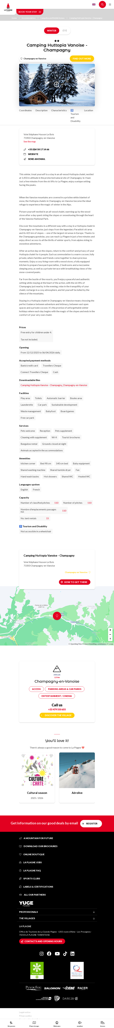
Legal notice (24, 1012)
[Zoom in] (110, 630)
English (93, 4)
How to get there (75, 582)
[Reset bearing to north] (110, 639)
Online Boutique (32, 854)
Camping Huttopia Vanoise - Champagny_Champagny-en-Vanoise (54, 385)
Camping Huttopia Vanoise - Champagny (85, 18)
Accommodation (30, 18)
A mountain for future (36, 838)
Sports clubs (29, 878)
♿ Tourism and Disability (75, 115)
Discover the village (58, 715)
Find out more (82, 58)
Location (88, 110)
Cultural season (37, 792)
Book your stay (30, 12)
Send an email (34, 159)
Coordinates (25, 110)
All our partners (32, 894)
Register (91, 823)
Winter (51, 30)
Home (16, 18)
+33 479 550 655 (57, 709)
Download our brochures (38, 846)
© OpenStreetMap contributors (94, 644)
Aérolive (77, 792)
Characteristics (59, 110)
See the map (30, 141)
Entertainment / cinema (57, 696)
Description (41, 110)
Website (31, 154)
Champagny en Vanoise (77, 572)
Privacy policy (25, 1016)
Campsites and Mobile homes (53, 18)
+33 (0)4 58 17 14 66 (36, 149)
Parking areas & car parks (64, 689)
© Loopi (110, 644)
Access (36, 689)
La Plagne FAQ (30, 870)
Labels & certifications (36, 886)
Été (65, 30)
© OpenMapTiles (75, 644)
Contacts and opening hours (43, 941)
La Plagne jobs (30, 862)
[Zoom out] (110, 634)
